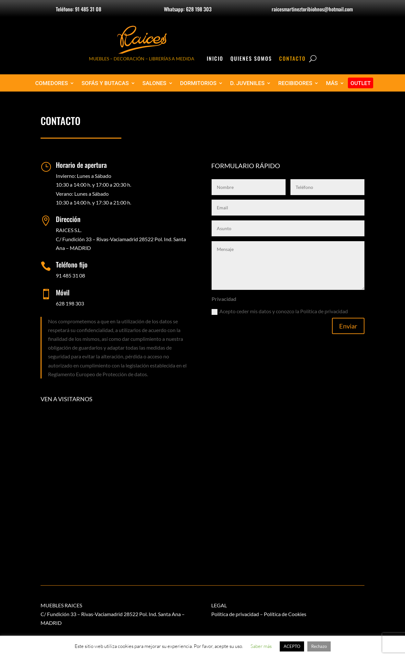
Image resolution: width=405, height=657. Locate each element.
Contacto (292, 59)
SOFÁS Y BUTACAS (105, 83)
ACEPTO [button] (292, 646)
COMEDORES (51, 83)
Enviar (348, 326)
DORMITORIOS (198, 83)
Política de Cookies (285, 614)
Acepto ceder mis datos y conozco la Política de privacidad (280, 311)
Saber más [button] (261, 646)
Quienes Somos (251, 59)
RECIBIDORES (295, 83)
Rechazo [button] (319, 646)
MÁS (332, 83)
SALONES (154, 83)
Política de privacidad (235, 614)
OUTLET (360, 83)
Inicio (215, 59)
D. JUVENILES (247, 83)
